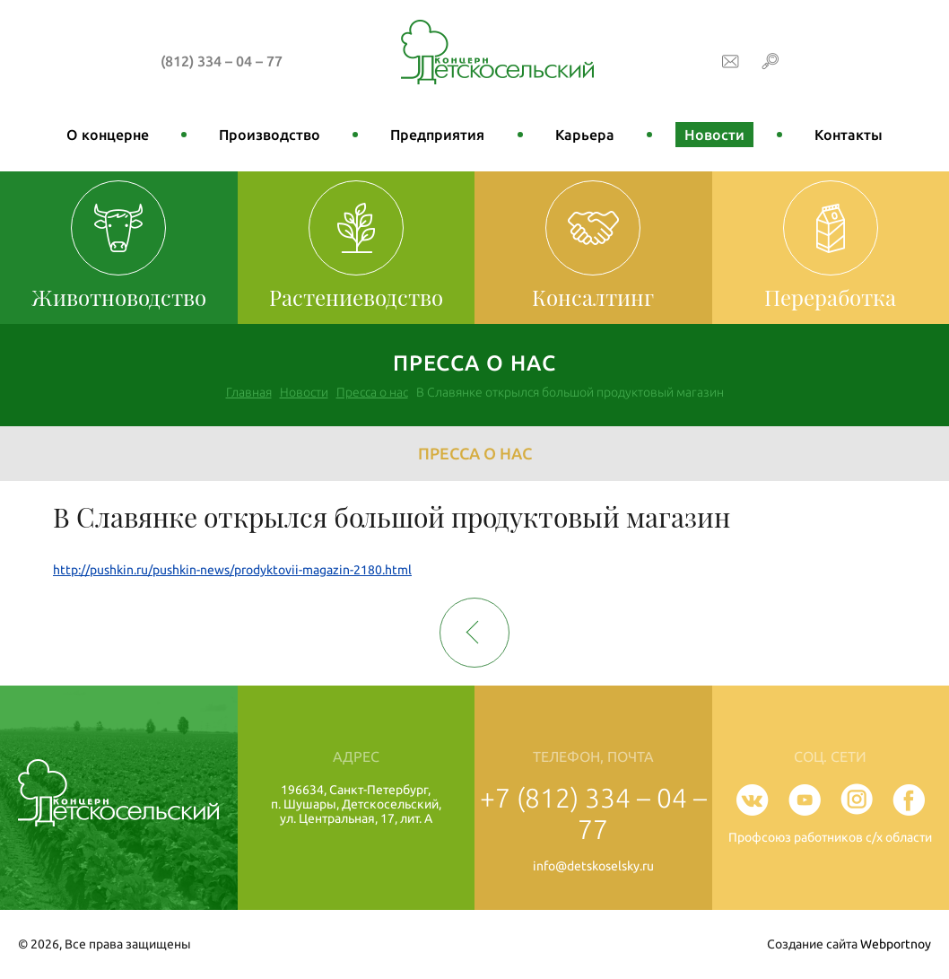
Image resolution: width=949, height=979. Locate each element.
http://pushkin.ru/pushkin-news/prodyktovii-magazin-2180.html (232, 570)
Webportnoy (895, 944)
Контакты (848, 135)
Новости (714, 135)
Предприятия (437, 135)
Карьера (584, 135)
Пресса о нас (372, 392)
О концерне (107, 135)
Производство (269, 135)
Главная (249, 392)
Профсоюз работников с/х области (830, 837)
